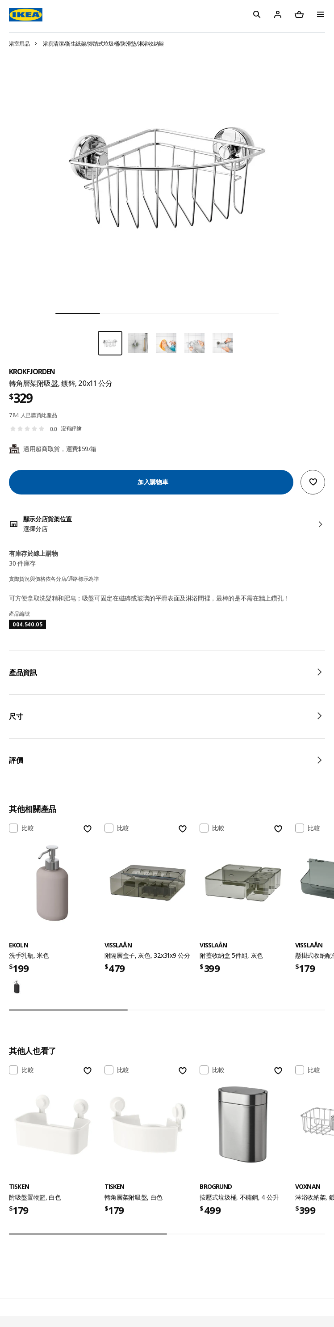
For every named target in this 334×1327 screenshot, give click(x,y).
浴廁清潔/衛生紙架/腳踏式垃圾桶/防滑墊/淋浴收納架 (103, 43)
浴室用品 (19, 43)
